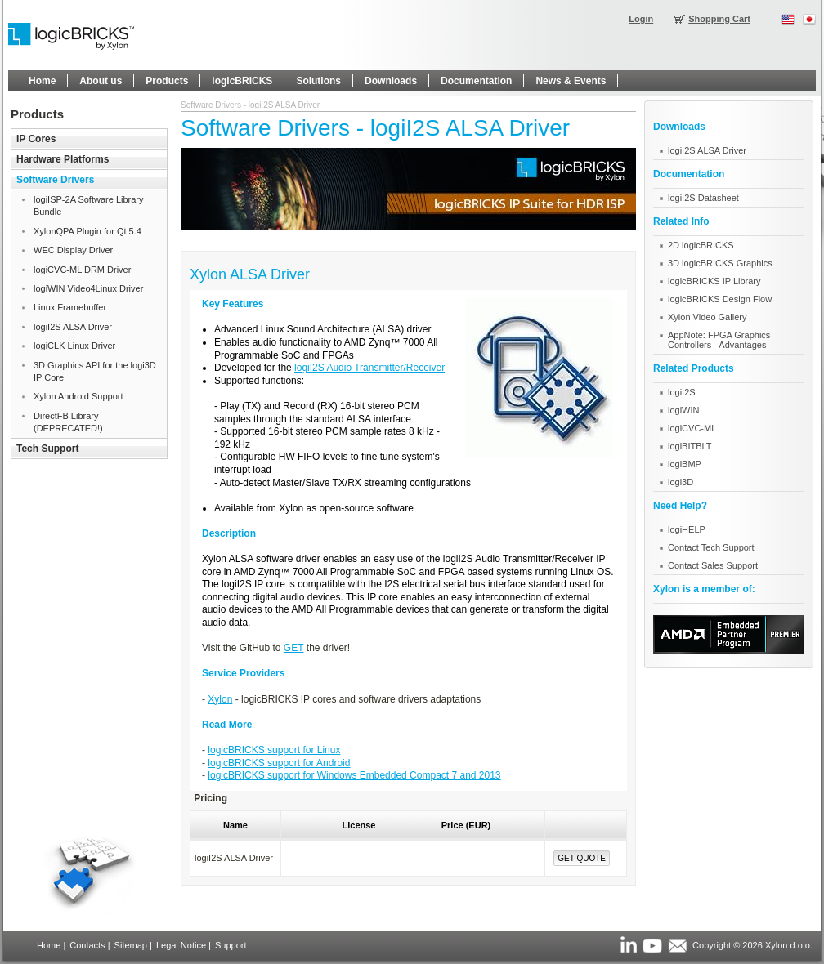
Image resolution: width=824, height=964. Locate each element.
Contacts (87, 945)
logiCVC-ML (692, 428)
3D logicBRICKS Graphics (720, 263)
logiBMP (684, 464)
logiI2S (682, 392)
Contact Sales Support (713, 565)
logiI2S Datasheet (703, 198)
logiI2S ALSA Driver (707, 150)
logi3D (680, 482)
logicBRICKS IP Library (714, 281)
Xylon (220, 699)
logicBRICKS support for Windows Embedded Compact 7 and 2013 (354, 775)
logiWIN (684, 410)
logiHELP (686, 529)
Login (641, 19)
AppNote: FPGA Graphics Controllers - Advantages (719, 340)
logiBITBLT (690, 446)
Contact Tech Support (711, 547)
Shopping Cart (719, 19)
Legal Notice (181, 945)
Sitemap (130, 945)
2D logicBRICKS (701, 245)
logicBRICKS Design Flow (720, 299)
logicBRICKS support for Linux (274, 750)
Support (231, 945)
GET (294, 648)
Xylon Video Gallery (707, 317)
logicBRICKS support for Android (279, 763)
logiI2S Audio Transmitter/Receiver (369, 367)
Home (48, 945)
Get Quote (582, 858)
